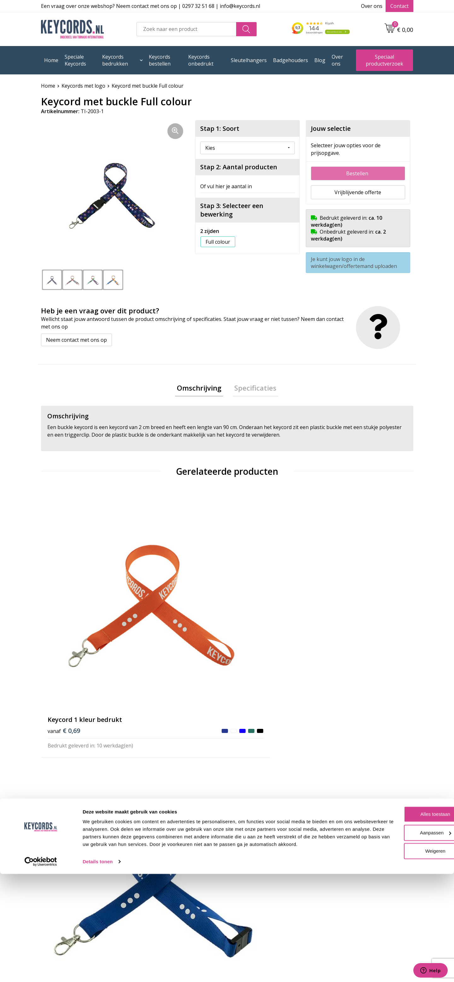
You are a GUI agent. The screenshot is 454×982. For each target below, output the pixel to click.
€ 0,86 (343, 605)
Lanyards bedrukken (167, 896)
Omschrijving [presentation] (201, 388)
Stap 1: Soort (219, 128)
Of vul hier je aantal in (226, 186)
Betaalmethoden (162, 867)
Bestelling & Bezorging (170, 858)
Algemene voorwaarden (263, 848)
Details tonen (98, 969)
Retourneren (158, 877)
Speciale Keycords (75, 60)
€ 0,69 (64, 596)
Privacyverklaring (255, 867)
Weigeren (401, 951)
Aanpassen (401, 933)
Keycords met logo (83, 85)
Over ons (371, 6)
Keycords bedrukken (115, 60)
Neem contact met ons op (76, 339)
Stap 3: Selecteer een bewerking (231, 209)
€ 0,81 (157, 605)
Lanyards (153, 886)
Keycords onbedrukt (200, 60)
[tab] (201, 389)
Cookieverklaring (255, 858)
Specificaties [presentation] (254, 388)
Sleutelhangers (249, 60)
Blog (319, 60)
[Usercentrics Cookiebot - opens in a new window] (40, 969)
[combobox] (186, 29)
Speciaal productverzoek (384, 60)
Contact (399, 6)
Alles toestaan (401, 914)
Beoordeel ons (98, 733)
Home (51, 60)
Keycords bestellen (160, 60)
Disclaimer (247, 877)
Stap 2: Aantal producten (238, 167)
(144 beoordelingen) (94, 720)
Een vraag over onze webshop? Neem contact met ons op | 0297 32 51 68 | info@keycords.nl (150, 6)
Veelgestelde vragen (167, 848)
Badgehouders (290, 60)
